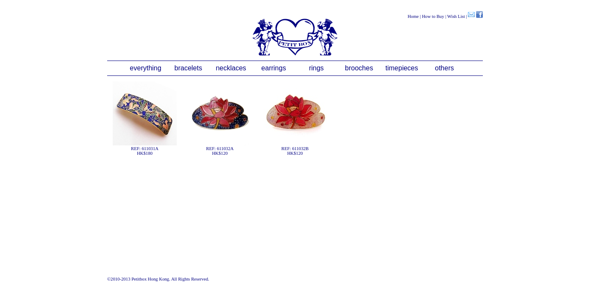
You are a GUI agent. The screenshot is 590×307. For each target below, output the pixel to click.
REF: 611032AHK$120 (220, 118)
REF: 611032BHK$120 (295, 118)
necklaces (231, 68)
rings (316, 68)
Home (413, 16)
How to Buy (433, 16)
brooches (359, 68)
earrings (273, 68)
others (444, 68)
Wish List (456, 16)
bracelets (188, 68)
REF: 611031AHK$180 (145, 118)
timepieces (402, 68)
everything (145, 68)
